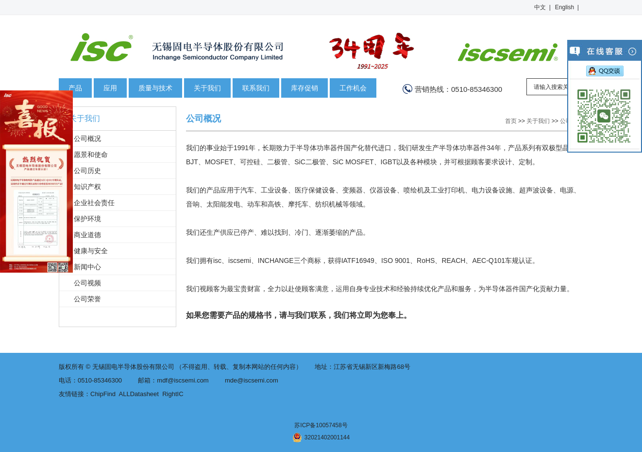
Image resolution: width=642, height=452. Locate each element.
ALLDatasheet (139, 394)
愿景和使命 (91, 154)
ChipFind (103, 394)
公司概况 (87, 138)
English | (567, 7)
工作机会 (353, 88)
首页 (511, 121)
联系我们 (256, 88)
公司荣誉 (87, 299)
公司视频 (87, 283)
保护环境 (87, 219)
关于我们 (207, 88)
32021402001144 (321, 437)
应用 (110, 88)
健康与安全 (91, 251)
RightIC (172, 394)
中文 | (542, 7)
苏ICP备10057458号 (320, 425)
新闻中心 (87, 267)
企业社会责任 (94, 203)
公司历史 (87, 170)
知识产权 (87, 187)
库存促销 (304, 88)
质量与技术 (155, 88)
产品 (75, 88)
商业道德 (87, 235)
